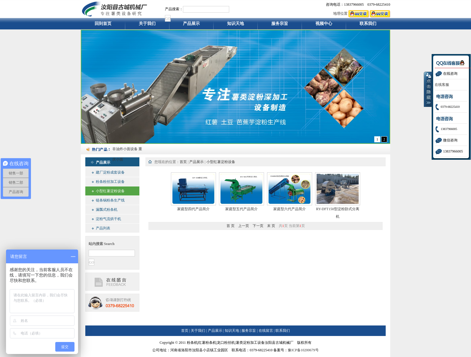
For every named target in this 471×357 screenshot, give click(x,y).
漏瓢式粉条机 (106, 209)
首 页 (230, 226)
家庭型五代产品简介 (241, 209)
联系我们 (368, 25)
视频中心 (324, 25)
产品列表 (103, 228)
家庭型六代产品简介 (289, 209)
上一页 (243, 226)
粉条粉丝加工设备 (110, 182)
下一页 (258, 226)
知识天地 (235, 25)
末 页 (271, 226)
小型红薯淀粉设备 (110, 191)
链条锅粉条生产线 (110, 200)
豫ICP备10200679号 (303, 350)
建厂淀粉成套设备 (110, 172)
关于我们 (147, 25)
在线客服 (442, 85)
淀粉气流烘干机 (108, 219)
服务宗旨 (279, 25)
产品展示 (191, 25)
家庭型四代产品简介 (193, 209)
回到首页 (103, 25)
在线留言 (266, 330)
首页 (183, 162)
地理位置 (340, 13)
